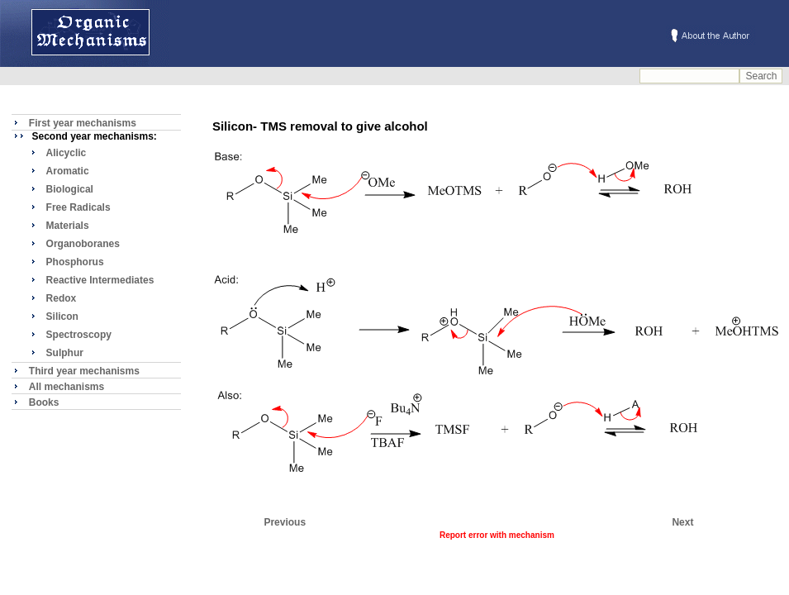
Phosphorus (75, 262)
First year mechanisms (82, 123)
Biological (69, 189)
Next (682, 522)
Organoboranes (83, 244)
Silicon (62, 316)
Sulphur (64, 353)
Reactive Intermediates (100, 280)
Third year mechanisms (84, 371)
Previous (285, 522)
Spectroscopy (79, 334)
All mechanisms (66, 387)
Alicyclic (66, 153)
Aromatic (67, 171)
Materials (67, 225)
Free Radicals (78, 207)
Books (44, 402)
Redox (61, 298)
